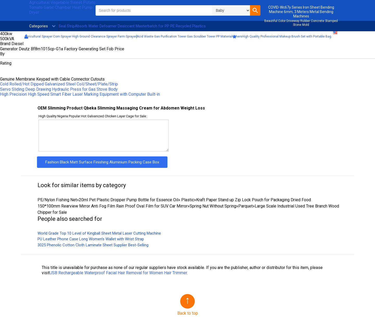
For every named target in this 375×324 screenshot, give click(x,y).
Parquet (245, 206)
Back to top (187, 313)
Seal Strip (67, 26)
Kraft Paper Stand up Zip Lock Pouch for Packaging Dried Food (253, 199)
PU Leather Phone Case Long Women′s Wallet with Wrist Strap (91, 239)
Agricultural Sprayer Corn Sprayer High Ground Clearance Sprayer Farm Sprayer (80, 36)
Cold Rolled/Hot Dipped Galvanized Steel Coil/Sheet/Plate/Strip (59, 84)
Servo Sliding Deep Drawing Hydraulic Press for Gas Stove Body (59, 89)
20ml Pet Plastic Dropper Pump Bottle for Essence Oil (128, 199)
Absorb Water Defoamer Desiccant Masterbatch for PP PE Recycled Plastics (140, 26)
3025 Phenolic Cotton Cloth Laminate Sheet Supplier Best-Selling (93, 245)
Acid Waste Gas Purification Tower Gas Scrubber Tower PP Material (184, 36)
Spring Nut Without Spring (213, 206)
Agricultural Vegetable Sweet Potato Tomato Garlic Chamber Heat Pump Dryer (62, 7)
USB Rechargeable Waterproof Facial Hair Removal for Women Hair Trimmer (118, 272)
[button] (255, 10)
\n (231, 10)
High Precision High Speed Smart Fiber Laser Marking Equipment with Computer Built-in (80, 94)
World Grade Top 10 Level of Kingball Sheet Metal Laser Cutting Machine (99, 233)
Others (237, 36)
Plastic (187, 199)
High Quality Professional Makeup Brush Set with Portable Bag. (287, 36)
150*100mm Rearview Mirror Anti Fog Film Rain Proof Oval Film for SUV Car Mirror (113, 206)
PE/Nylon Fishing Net (57, 199)
